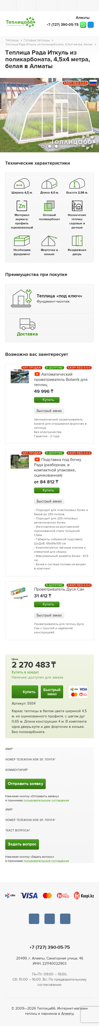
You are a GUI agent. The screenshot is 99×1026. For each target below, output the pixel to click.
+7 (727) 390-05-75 (63, 25)
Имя (8, 749)
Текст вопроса (17, 830)
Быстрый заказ (49, 411)
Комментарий (16, 770)
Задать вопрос (22, 844)
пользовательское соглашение (46, 800)
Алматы (67, 1014)
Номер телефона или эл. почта (29, 759)
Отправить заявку (25, 784)
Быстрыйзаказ (52, 692)
